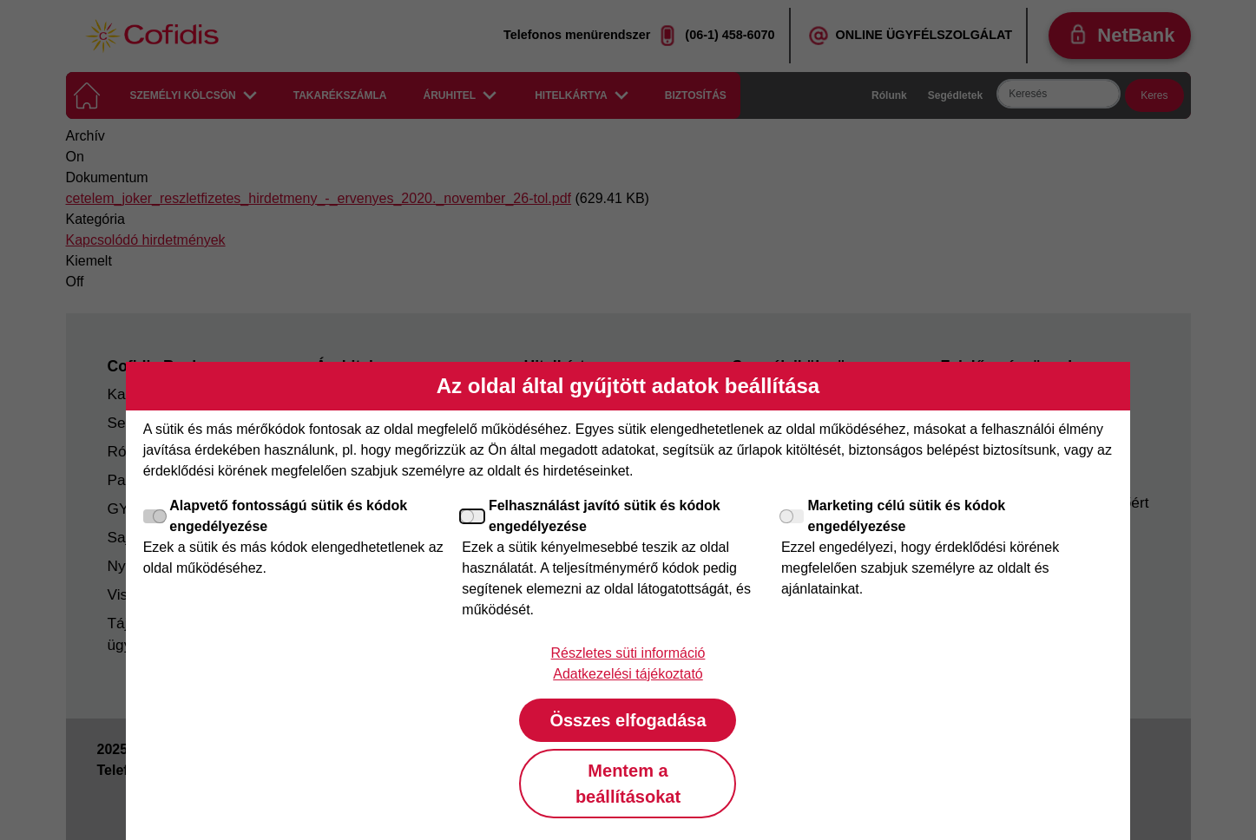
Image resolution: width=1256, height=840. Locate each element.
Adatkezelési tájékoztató (628, 673)
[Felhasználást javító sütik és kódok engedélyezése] (473, 516)
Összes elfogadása (627, 720)
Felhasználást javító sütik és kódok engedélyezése (591, 516)
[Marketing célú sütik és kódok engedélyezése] (792, 516)
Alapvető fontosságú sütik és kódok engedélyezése (275, 516)
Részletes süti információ (628, 653)
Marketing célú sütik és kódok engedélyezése (893, 516)
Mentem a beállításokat (628, 783)
